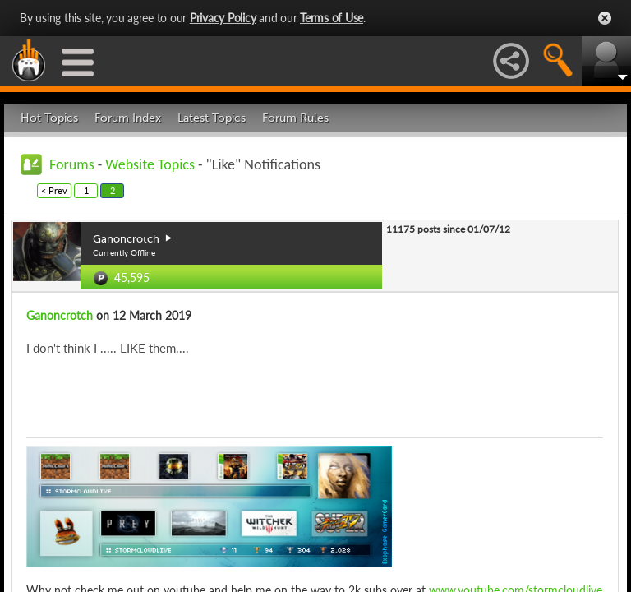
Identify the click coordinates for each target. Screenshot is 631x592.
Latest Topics (211, 118)
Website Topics (150, 164)
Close (604, 18)
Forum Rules (295, 118)
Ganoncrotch (59, 315)
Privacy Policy (223, 18)
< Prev (54, 190)
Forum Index (127, 118)
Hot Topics (49, 118)
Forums (71, 164)
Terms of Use (331, 18)
